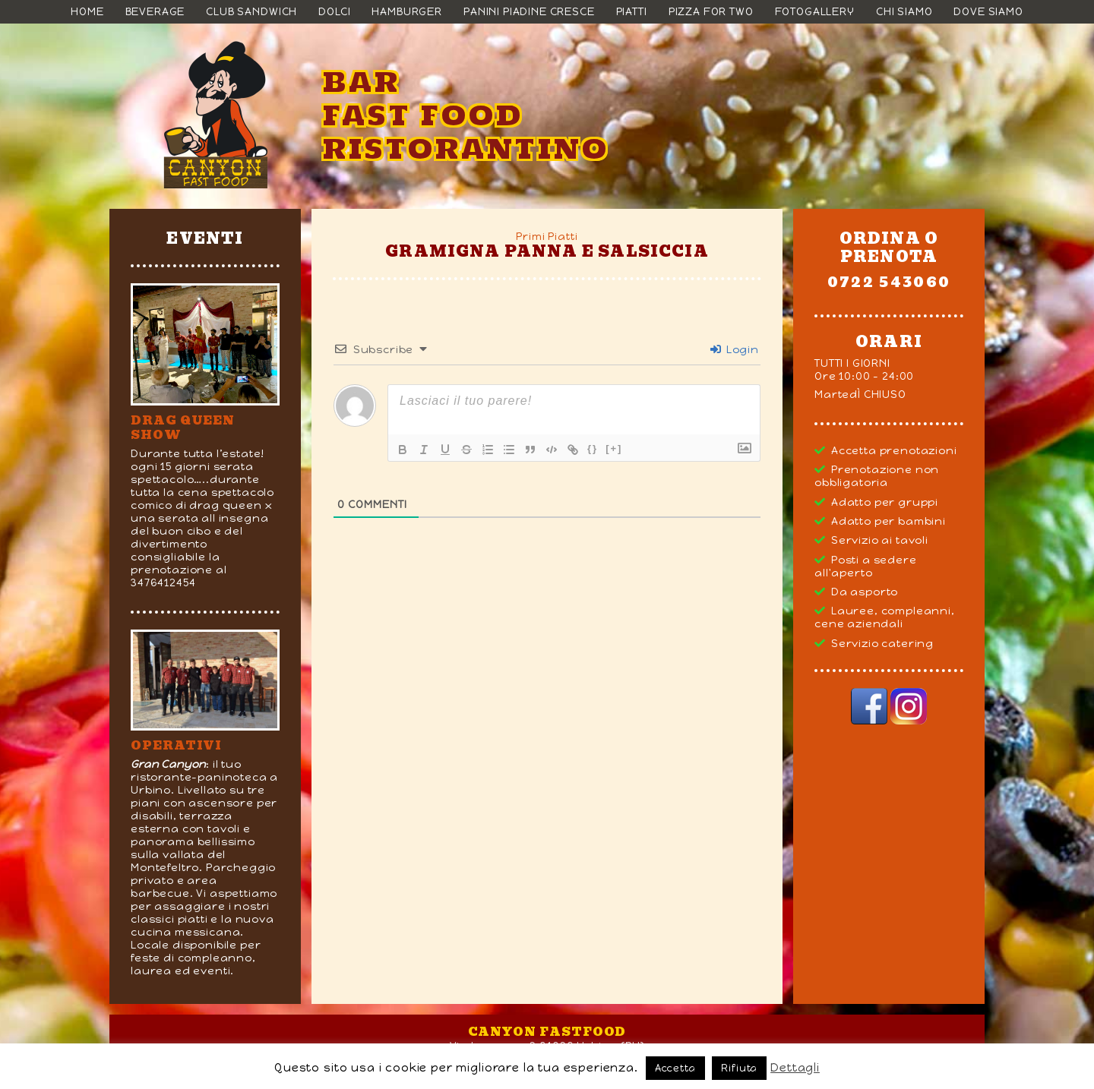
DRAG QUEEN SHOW (183, 427)
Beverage (155, 11)
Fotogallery (815, 11)
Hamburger (407, 11)
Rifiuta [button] (739, 1068)
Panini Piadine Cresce (529, 11)
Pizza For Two (711, 11)
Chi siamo (904, 11)
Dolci (334, 11)
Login (734, 349)
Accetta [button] (675, 1068)
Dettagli (795, 1068)
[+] (613, 448)
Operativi (176, 745)
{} (592, 448)
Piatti (631, 11)
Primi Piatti (546, 236)
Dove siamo (988, 11)
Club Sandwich (251, 11)
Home (87, 11)
